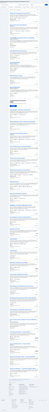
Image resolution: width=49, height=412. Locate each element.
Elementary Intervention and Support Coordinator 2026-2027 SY (23, 321)
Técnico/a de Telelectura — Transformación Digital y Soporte (23, 369)
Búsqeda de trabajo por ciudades (33, 387)
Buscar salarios (30, 406)
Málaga (10, 388)
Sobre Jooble (13, 401)
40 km (32, 4)
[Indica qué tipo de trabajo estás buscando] (8, 5)
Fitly (29, 408)
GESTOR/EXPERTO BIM (15, 62)
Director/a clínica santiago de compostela (19, 275)
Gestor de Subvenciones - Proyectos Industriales (20, 147)
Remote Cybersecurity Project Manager (18, 25)
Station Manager (13, 239)
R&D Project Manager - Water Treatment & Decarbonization (22, 122)
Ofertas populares (31, 386)
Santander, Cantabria (11, 387)
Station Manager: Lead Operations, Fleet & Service (20, 310)
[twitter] (43, 400)
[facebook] (39, 400)
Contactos (13, 403)
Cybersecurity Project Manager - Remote (18, 134)
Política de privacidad (31, 404)
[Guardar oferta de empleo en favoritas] (38, 13)
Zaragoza (10, 386)
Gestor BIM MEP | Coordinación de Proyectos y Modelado (22, 37)
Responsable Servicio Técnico (16, 75)
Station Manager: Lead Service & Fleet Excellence (20, 217)
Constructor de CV (31, 407)
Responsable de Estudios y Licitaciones (18, 194)
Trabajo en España (31, 402)
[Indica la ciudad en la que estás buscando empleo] (25, 5)
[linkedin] (45, 400)
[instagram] (41, 400)
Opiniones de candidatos (15, 406)
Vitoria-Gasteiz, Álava (11, 389)
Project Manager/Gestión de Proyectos (18, 50)
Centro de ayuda (14, 402)
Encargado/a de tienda (15, 229)
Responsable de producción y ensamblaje (18, 263)
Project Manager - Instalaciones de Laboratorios (20, 110)
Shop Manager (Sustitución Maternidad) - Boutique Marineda (23, 298)
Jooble (5, 410)
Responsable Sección (14, 182)
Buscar (46, 4)
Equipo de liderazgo (14, 404)
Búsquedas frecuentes (12, 383)
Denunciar (36, 21)
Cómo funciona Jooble (14, 405)
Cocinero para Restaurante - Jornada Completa (20, 332)
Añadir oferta (21, 401)
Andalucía (10, 396)
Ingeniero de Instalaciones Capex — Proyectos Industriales (22, 357)
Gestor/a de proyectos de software (17, 158)
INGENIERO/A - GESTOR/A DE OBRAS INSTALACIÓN (21, 206)
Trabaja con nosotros (14, 407)
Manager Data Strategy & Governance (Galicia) (20, 13)
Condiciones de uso (31, 403)
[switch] (38, 9)
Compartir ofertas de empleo (23, 402)
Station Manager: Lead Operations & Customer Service (21, 286)
